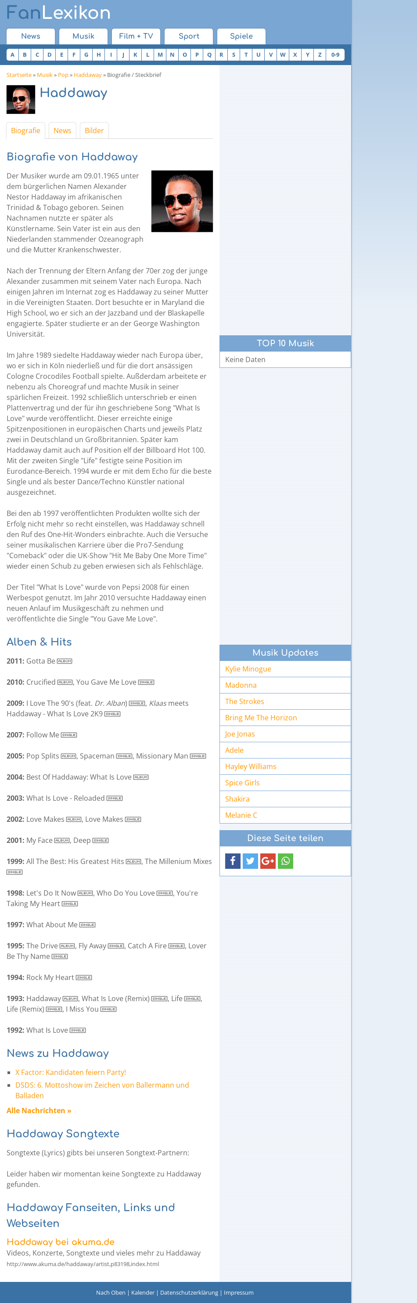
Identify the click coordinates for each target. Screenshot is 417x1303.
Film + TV (136, 36)
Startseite (19, 75)
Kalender (143, 1292)
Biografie (25, 130)
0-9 (335, 54)
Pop (63, 75)
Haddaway (88, 75)
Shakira (237, 799)
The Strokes (244, 701)
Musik (83, 36)
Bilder (94, 130)
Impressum (239, 1292)
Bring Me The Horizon (261, 717)
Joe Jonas (240, 734)
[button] (233, 861)
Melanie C (241, 815)
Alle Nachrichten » (39, 1110)
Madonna (241, 685)
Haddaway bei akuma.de (61, 1242)
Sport (189, 36)
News (30, 36)
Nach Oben (111, 1292)
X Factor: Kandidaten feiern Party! (70, 1072)
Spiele (241, 36)
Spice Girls (242, 783)
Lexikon (59, 13)
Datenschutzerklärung (189, 1292)
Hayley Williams (251, 766)
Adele (234, 750)
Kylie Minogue (248, 669)
